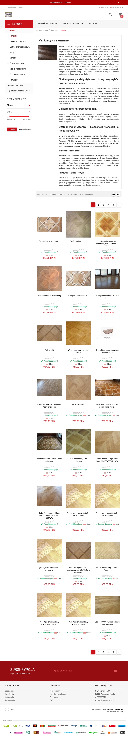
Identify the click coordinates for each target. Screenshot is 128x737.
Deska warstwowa (18, 69)
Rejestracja (9, 694)
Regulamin (54, 697)
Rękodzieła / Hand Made (19, 91)
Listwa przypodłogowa (20, 47)
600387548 (100, 697)
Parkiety (13, 36)
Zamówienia (10, 700)
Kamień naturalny (47, 23)
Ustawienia (9, 697)
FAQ (51, 700)
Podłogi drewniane (73, 23)
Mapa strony (55, 691)
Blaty (12, 52)
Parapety (14, 80)
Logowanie (9, 691)
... (105, 23)
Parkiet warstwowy (18, 74)
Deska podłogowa (18, 41)
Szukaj (12, 129)
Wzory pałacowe (17, 63)
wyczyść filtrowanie (25, 129)
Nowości (93, 23)
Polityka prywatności (58, 694)
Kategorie (14, 23)
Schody (13, 58)
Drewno (11, 30)
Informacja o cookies (99, 709)
